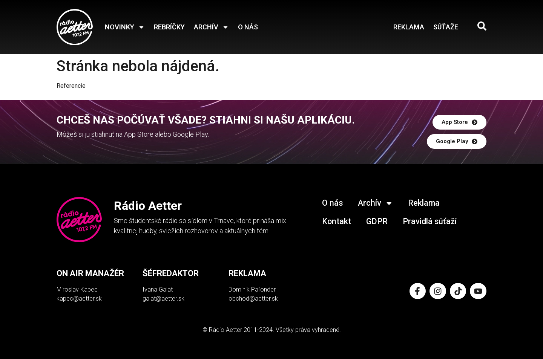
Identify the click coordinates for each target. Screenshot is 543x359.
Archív (211, 27)
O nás (248, 27)
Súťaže (445, 27)
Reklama (408, 27)
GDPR (377, 220)
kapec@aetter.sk (79, 298)
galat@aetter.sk (163, 298)
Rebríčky (169, 27)
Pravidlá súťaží (430, 220)
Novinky (125, 27)
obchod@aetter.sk (253, 298)
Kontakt (336, 220)
